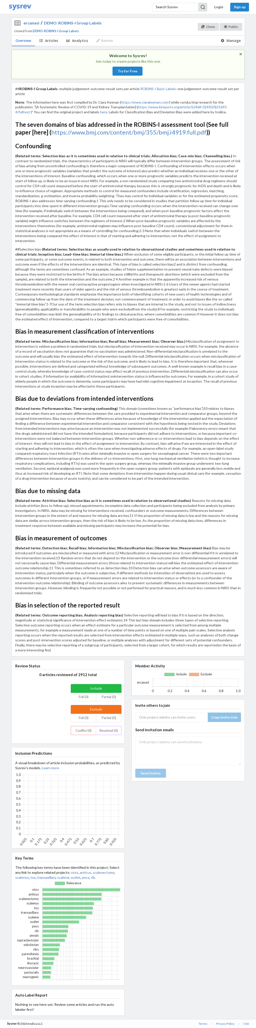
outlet (75, 877)
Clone (208, 26)
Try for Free (127, 71)
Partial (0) (109, 697)
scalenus (22, 877)
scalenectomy (103, 872)
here (103, 112)
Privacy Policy (225, 1024)
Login (218, 7)
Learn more (50, 768)
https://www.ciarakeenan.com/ (145, 102)
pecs (86, 877)
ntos (74, 872)
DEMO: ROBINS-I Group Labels (73, 22)
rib (93, 877)
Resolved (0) (109, 731)
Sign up (240, 7)
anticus (85, 872)
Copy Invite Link (224, 717)
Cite (246, 1024)
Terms (202, 1024)
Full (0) (83, 697)
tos (33, 877)
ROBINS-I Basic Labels (158, 89)
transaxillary (46, 877)
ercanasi (31, 22)
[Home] (20, 7)
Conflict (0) (84, 731)
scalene (63, 877)
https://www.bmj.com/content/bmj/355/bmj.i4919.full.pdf (128, 132)
